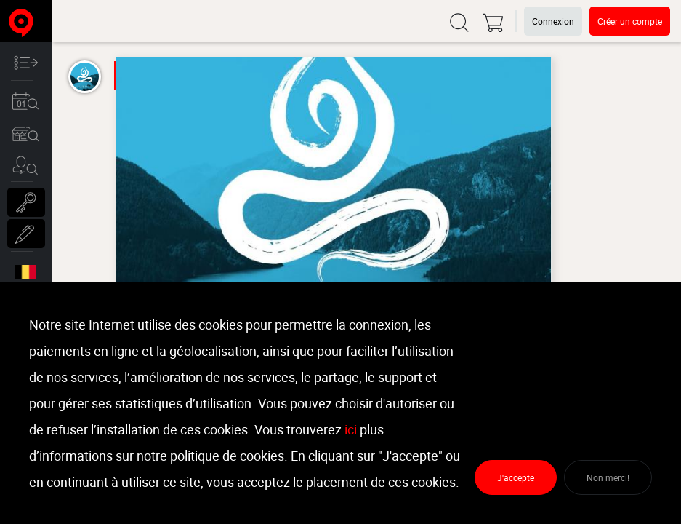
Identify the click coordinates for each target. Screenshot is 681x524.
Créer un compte (629, 21)
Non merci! (608, 477)
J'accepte (515, 477)
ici (350, 429)
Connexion (553, 21)
